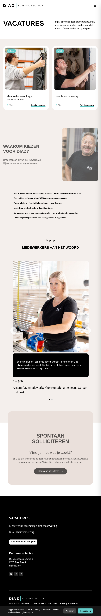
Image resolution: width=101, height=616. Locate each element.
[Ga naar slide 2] (52, 399)
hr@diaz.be (15, 566)
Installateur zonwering (67, 96)
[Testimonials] (50, 330)
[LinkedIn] (11, 574)
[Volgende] (87, 330)
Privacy (63, 603)
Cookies (74, 603)
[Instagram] (21, 574)
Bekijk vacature (38, 105)
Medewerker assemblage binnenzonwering (19, 97)
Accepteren (85, 611)
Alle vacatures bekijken (23, 541)
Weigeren (70, 611)
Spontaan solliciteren (50, 475)
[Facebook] (16, 574)
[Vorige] (13, 330)
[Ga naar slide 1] (49, 399)
